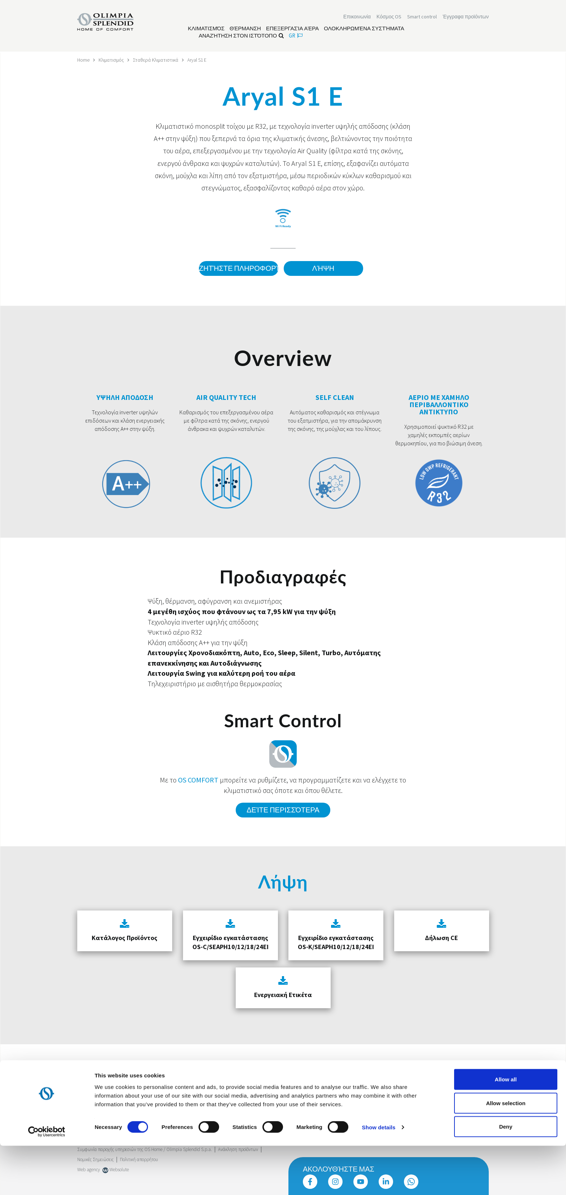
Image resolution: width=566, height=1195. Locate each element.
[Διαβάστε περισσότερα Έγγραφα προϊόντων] (466, 17)
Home (83, 60)
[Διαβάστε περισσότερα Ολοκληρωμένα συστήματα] (364, 29)
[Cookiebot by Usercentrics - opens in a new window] (46, 1181)
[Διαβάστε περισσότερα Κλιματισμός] (206, 29)
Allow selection (505, 1152)
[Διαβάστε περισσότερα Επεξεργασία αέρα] (292, 29)
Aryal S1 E (199, 60)
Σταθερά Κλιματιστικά (157, 60)
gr (295, 36)
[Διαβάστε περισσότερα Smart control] (422, 17)
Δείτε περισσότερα (283, 808)
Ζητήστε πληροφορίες (237, 268)
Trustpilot (86, 1077)
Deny (506, 1176)
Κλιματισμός (112, 60)
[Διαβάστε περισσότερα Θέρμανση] (245, 29)
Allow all (506, 1128)
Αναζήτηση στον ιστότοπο (241, 36)
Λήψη (323, 268)
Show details (379, 1176)
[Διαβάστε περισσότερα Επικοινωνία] (357, 17)
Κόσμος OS (388, 17)
